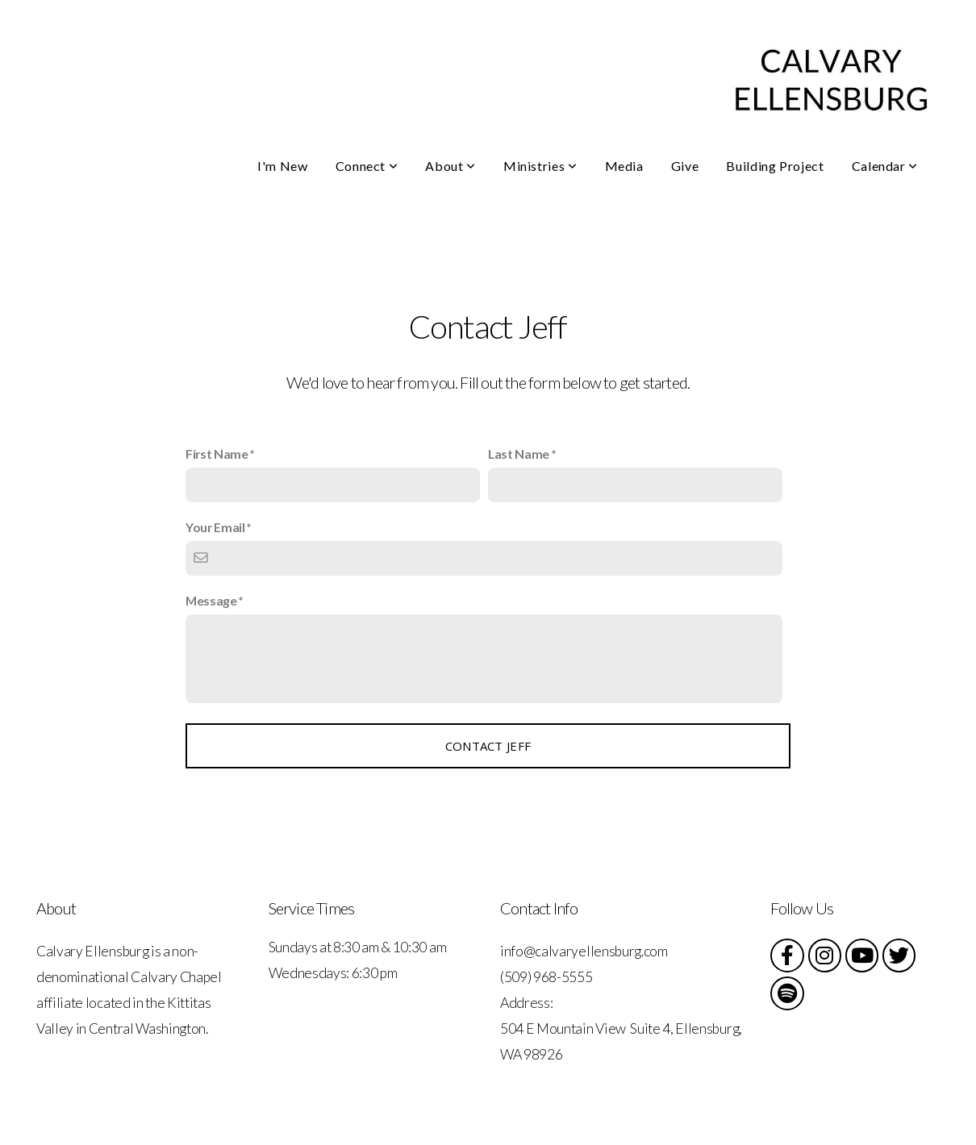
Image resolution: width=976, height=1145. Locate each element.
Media (624, 165)
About (450, 165)
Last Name (518, 453)
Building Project (775, 165)
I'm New (282, 165)
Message (211, 600)
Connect (367, 165)
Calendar (885, 165)
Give (685, 165)
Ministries (540, 165)
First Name (217, 453)
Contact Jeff (488, 746)
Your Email (215, 527)
